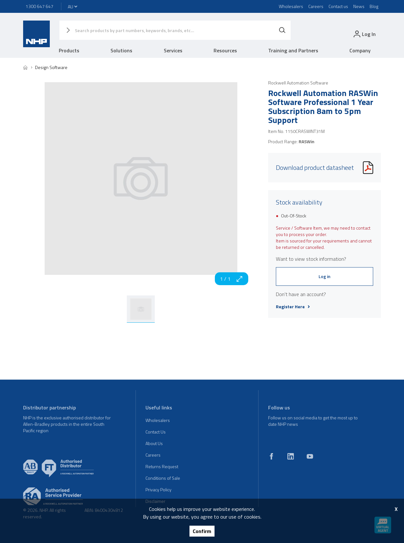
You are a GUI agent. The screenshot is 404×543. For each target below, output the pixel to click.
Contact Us (155, 431)
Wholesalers (291, 6)
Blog (374, 6)
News (358, 6)
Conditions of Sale (162, 478)
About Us (154, 443)
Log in (324, 276)
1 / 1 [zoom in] (231, 279)
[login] (364, 34)
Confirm (202, 531)
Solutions (121, 50)
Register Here (293, 306)
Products (69, 50)
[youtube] (310, 456)
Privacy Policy (158, 489)
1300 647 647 (39, 6)
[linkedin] (290, 456)
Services (173, 50)
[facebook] (271, 456)
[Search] (282, 30)
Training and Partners (293, 50)
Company (360, 50)
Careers (315, 6)
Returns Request (161, 466)
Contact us (338, 6)
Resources (225, 50)
